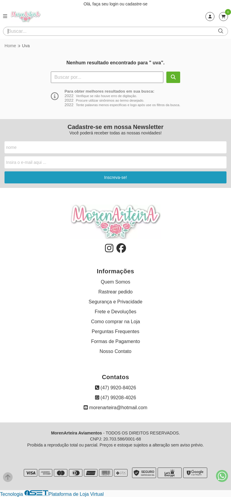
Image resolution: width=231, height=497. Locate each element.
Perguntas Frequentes (115, 331)
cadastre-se (136, 4)
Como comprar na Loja (115, 321)
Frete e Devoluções (116, 311)
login (114, 4)
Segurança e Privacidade (116, 301)
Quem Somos (115, 281)
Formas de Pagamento (115, 341)
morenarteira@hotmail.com (115, 407)
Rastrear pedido (115, 291)
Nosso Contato (115, 351)
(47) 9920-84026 (115, 387)
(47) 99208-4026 (115, 397)
